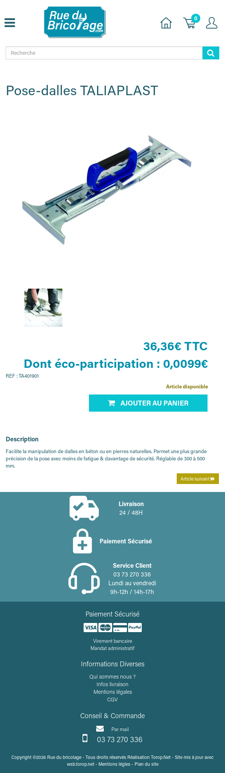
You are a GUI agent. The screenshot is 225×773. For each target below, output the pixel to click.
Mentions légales (112, 691)
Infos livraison (112, 684)
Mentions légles (114, 764)
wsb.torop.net (80, 764)
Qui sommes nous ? (112, 676)
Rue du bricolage (64, 757)
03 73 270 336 (112, 738)
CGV (112, 699)
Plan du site (146, 764)
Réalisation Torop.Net (149, 757)
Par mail (112, 728)
